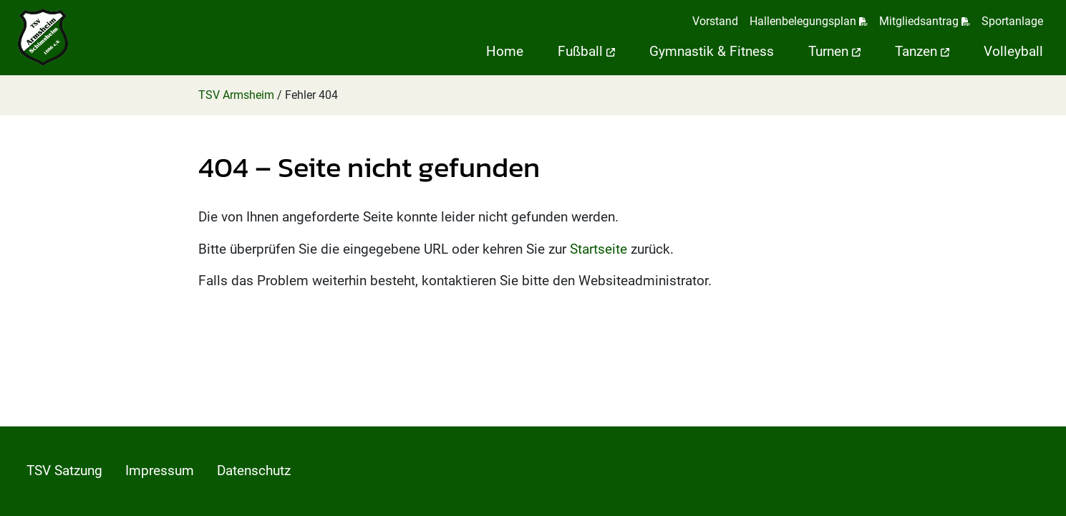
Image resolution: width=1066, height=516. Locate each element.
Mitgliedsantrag (924, 21)
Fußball (586, 51)
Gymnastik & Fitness (711, 51)
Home (504, 51)
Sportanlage (1012, 21)
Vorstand (715, 21)
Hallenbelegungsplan (809, 21)
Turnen (834, 51)
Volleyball (1013, 51)
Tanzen (922, 51)
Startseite (598, 249)
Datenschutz (254, 470)
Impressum (159, 470)
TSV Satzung (64, 470)
